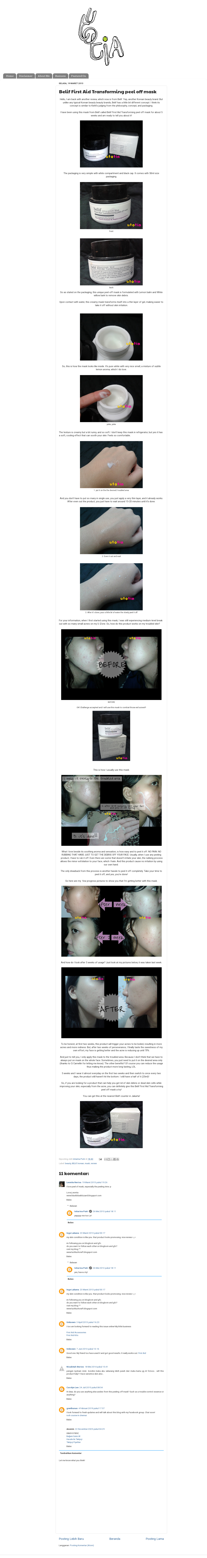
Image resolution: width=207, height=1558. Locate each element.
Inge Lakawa (72, 1233)
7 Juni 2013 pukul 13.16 (88, 1349)
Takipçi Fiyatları (73, 1442)
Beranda (114, 1539)
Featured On (78, 76)
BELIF (74, 1163)
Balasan (73, 1206)
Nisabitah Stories (75, 1366)
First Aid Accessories (76, 1332)
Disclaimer (25, 76)
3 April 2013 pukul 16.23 (88, 1322)
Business (60, 76)
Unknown (71, 1322)
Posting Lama (155, 1539)
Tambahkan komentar (71, 1453)
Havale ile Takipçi (74, 1439)
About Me (44, 76)
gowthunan (72, 1408)
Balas (69, 1199)
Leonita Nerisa (73, 1182)
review (94, 1163)
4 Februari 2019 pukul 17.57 (92, 1408)
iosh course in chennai (76, 1415)
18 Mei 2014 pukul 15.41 (96, 1366)
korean (81, 1163)
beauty (68, 1163)
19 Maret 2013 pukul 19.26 (94, 1182)
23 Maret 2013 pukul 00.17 (92, 1233)
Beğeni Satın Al (73, 1436)
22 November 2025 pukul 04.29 (90, 1429)
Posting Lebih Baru (71, 1539)
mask (87, 1163)
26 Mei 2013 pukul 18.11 (104, 1211)
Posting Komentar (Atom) (82, 1545)
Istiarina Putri (81, 1211)
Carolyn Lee (72, 1387)
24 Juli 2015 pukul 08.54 (91, 1387)
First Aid (142, 1353)
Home (10, 76)
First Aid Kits (72, 1335)
